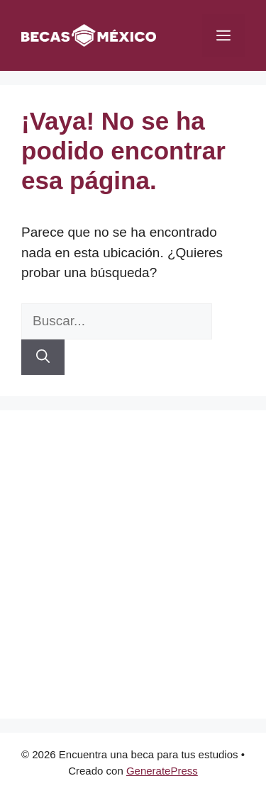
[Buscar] (43, 357)
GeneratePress (162, 771)
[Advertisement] (133, 564)
